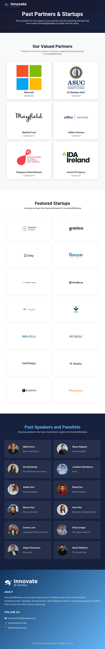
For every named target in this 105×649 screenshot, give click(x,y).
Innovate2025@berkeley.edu (22, 618)
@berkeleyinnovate (17, 623)
